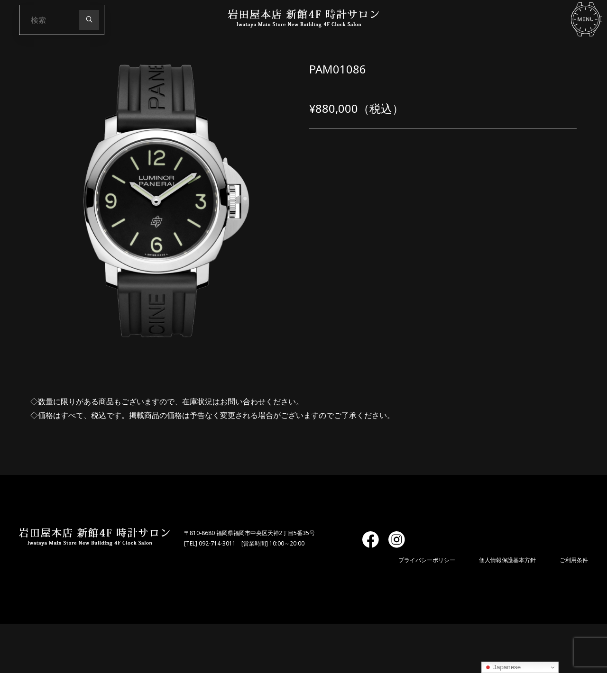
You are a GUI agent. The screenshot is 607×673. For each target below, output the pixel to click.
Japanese (502, 667)
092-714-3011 (217, 543)
